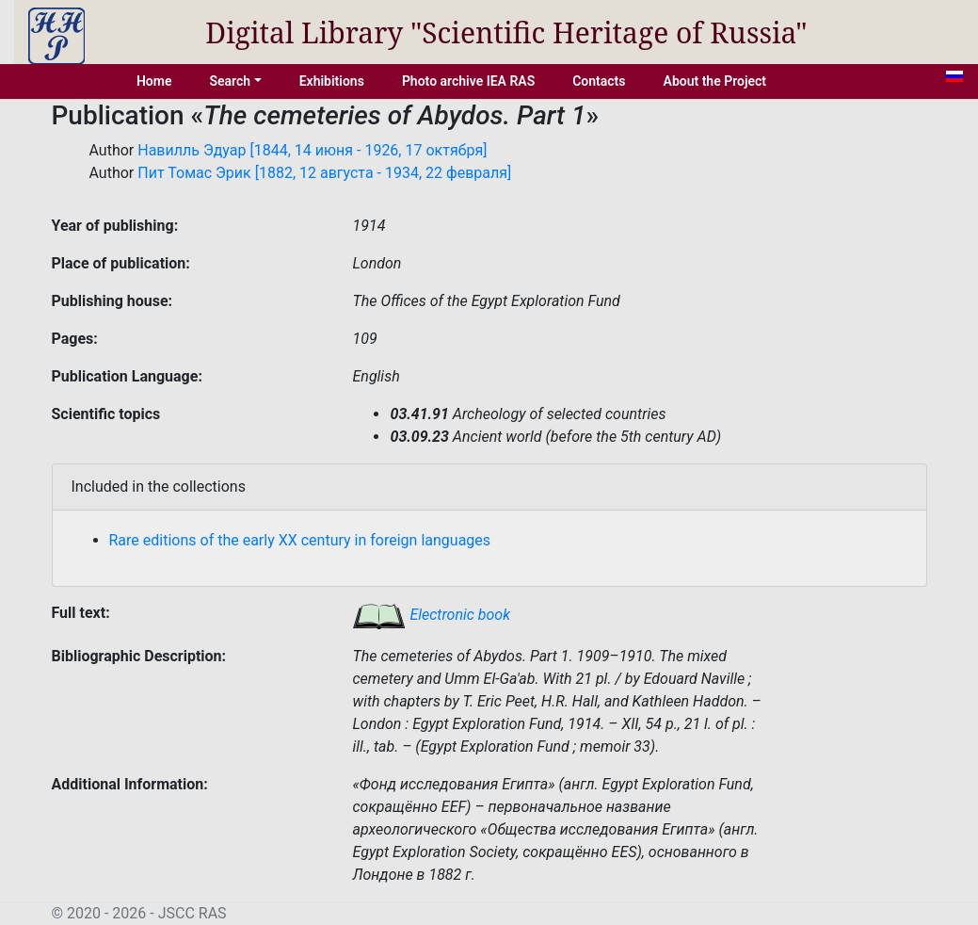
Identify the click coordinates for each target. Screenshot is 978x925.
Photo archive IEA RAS (468, 81)
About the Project (715, 81)
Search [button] (229, 81)
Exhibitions (331, 81)
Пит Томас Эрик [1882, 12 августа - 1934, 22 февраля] (324, 173)
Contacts (598, 81)
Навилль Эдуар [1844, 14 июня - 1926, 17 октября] (312, 150)
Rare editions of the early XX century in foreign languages (300, 540)
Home (154, 81)
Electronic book (431, 615)
